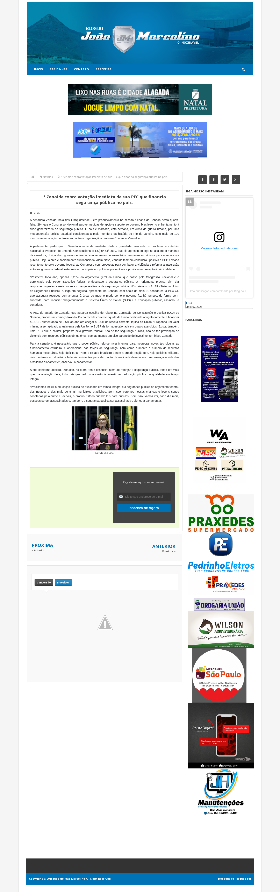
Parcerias (103, 69)
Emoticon (63, 582)
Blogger (245, 879)
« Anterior (38, 550)
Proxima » (168, 551)
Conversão (44, 582)
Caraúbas (191, 310)
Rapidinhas (58, 69)
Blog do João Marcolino (69, 879)
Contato (81, 69)
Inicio (38, 69)
